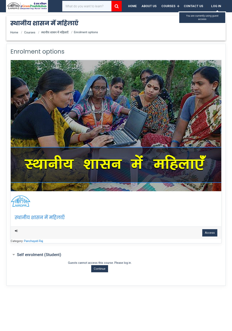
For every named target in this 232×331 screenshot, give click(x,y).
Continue (99, 268)
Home (132, 6)
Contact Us (193, 6)
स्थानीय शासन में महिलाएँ (54, 32)
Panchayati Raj (33, 241)
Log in (216, 6)
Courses (168, 6)
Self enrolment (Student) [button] (39, 254)
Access (210, 233)
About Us (149, 6)
